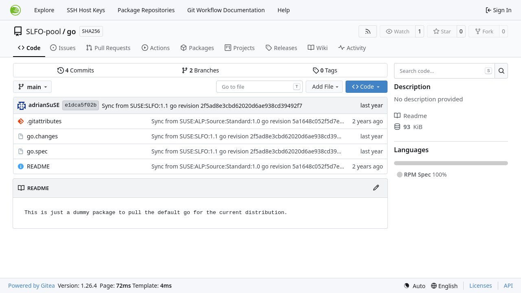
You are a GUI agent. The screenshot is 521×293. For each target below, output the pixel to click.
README (38, 166)
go (71, 31)
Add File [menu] (326, 86)
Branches (200, 70)
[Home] (15, 10)
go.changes (42, 136)
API (508, 285)
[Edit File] (376, 188)
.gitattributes (44, 121)
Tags (325, 70)
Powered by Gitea (31, 285)
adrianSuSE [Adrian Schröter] (43, 105)
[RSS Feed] (368, 31)
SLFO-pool (43, 31)
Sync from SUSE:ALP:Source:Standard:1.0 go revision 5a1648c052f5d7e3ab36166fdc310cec (271, 121)
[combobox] (259, 87)
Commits (75, 70)
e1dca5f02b (80, 105)
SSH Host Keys (86, 10)
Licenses (480, 285)
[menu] (414, 286)
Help (284, 10)
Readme (410, 116)
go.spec (37, 151)
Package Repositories (146, 10)
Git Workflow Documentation (226, 10)
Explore (44, 10)
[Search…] (501, 71)
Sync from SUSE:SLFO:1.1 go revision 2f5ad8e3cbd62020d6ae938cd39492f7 (202, 105)
